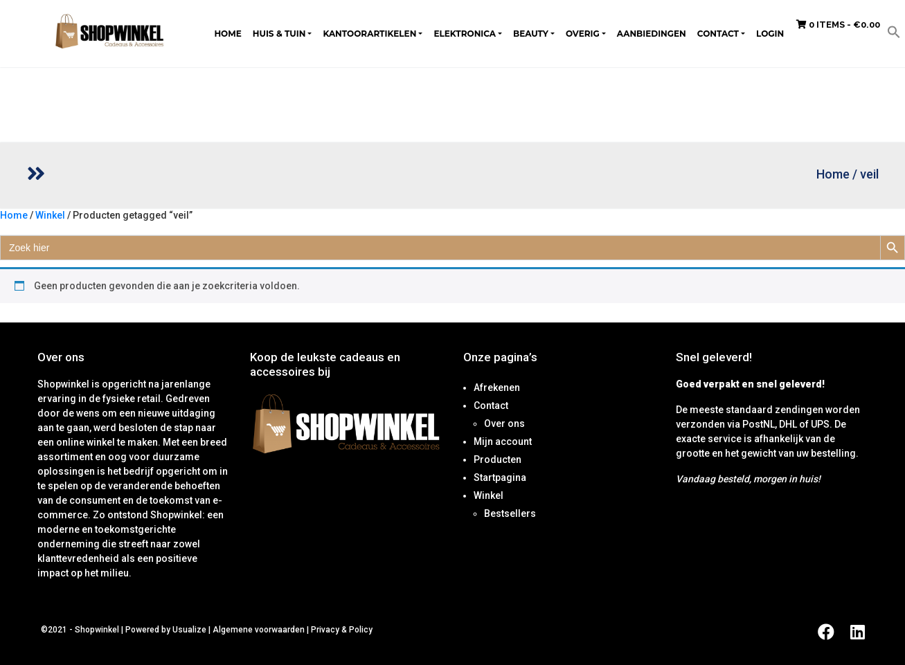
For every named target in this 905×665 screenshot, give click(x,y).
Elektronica (464, 33)
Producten (497, 459)
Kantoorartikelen (369, 33)
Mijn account (503, 441)
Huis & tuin (279, 33)
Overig (583, 33)
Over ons (504, 423)
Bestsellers (510, 513)
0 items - (838, 24)
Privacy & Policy (342, 630)
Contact (718, 33)
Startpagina (500, 477)
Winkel (50, 215)
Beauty (530, 33)
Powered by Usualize (165, 630)
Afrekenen (497, 387)
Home (227, 33)
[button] (894, 31)
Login (770, 33)
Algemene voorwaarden (259, 630)
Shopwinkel (98, 630)
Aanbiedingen (651, 33)
